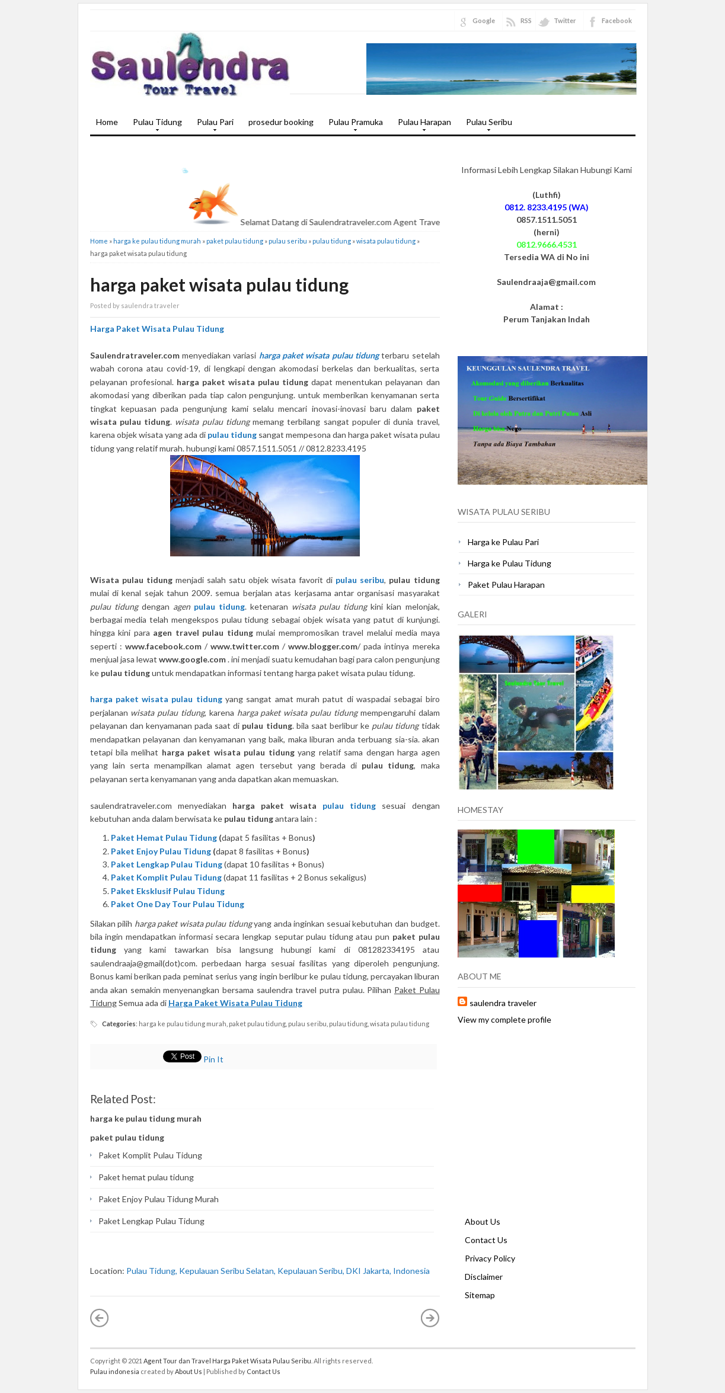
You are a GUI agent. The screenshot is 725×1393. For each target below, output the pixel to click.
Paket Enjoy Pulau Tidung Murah (158, 1199)
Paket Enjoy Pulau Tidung (161, 851)
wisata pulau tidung (386, 241)
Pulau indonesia (114, 1371)
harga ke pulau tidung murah (157, 241)
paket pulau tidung (234, 241)
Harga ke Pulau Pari (503, 542)
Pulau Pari (212, 126)
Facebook (617, 20)
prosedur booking (281, 122)
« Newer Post (99, 1317)
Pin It (213, 1059)
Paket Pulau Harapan (506, 584)
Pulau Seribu (486, 126)
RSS (526, 20)
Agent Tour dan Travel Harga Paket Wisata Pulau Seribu (227, 1361)
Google (483, 20)
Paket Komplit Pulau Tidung (150, 1155)
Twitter (565, 20)
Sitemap (480, 1295)
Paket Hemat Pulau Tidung (164, 837)
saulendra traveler (503, 1003)
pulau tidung (331, 241)
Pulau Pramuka (352, 126)
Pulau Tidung (154, 126)
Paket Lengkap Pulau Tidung (151, 1221)
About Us (482, 1221)
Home (107, 122)
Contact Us (486, 1240)
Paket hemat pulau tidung (146, 1177)
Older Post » (430, 1317)
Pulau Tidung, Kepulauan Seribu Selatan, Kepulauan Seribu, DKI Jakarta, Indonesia (278, 1271)
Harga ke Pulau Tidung (509, 563)
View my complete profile (504, 1019)
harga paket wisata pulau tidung (219, 284)
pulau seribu (288, 241)
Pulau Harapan (421, 126)
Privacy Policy (490, 1258)
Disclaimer (484, 1277)
